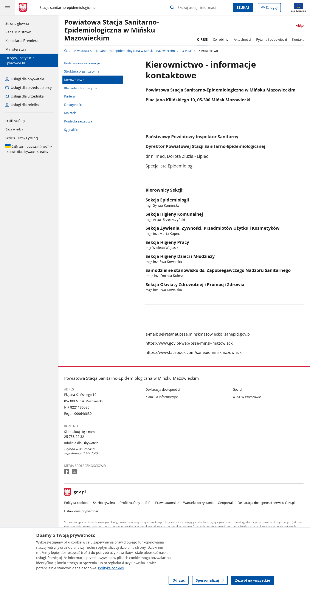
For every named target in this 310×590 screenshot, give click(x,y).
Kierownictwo (74, 79)
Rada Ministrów (18, 32)
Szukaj (243, 7)
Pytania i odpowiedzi (271, 39)
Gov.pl (237, 389)
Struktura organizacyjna (81, 71)
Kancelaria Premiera (21, 40)
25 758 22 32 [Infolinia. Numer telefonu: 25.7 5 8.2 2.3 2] (74, 436)
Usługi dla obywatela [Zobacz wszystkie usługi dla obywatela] (24, 79)
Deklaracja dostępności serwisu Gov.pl (266, 502)
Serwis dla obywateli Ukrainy (28, 149)
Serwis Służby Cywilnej (21, 138)
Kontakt (298, 39)
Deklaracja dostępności (163, 389)
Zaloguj (273, 8)
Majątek (70, 112)
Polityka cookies (76, 502)
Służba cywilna (104, 502)
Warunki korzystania (198, 502)
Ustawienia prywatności (81, 511)
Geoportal (225, 502)
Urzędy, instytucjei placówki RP (19, 60)
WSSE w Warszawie (246, 396)
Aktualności (242, 39)
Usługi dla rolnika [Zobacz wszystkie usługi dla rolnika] (22, 104)
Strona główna (21, 23)
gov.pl (75, 492)
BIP (147, 502)
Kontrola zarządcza (78, 121)
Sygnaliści (71, 129)
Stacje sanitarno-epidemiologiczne (68, 7)
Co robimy (220, 39)
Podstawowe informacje (82, 63)
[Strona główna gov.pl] (24, 7)
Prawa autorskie (167, 502)
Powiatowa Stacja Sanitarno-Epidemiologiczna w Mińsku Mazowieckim (111, 30)
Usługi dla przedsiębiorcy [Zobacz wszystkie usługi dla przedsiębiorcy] (28, 87)
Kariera (69, 96)
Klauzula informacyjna (80, 88)
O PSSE (202, 39)
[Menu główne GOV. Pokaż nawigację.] (7, 7)
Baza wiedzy (14, 129)
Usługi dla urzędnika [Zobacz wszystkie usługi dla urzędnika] (24, 96)
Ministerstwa (15, 49)
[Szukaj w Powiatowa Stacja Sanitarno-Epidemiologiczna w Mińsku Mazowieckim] (200, 7)
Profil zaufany (15, 121)
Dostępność (73, 104)
